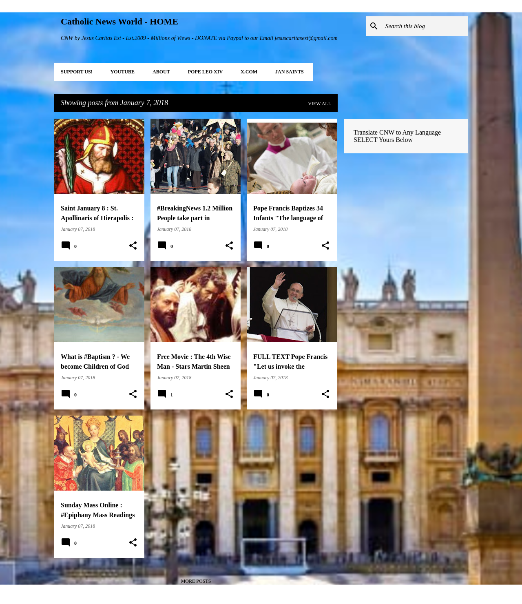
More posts (196, 581)
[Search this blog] (425, 26)
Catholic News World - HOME (119, 21)
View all (319, 103)
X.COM (249, 72)
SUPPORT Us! (77, 72)
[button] (133, 246)
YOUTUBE (123, 72)
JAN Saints (289, 72)
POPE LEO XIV (205, 72)
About (161, 72)
